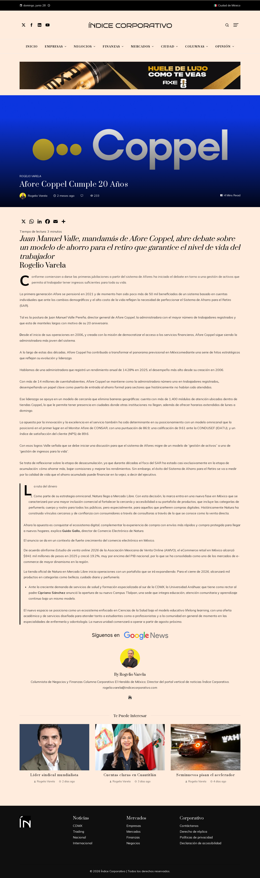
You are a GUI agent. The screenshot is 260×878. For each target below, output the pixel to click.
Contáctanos (189, 826)
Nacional (79, 837)
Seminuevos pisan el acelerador (205, 775)
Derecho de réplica (193, 831)
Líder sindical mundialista (54, 775)
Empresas (133, 826)
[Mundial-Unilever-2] (130, 75)
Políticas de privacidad (196, 837)
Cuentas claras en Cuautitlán (130, 775)
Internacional (82, 843)
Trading (78, 831)
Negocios (133, 843)
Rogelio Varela (30, 176)
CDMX (77, 826)
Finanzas (133, 837)
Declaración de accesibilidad (200, 843)
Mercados (133, 831)
